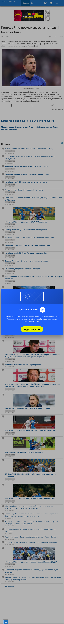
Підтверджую (32, 329)
